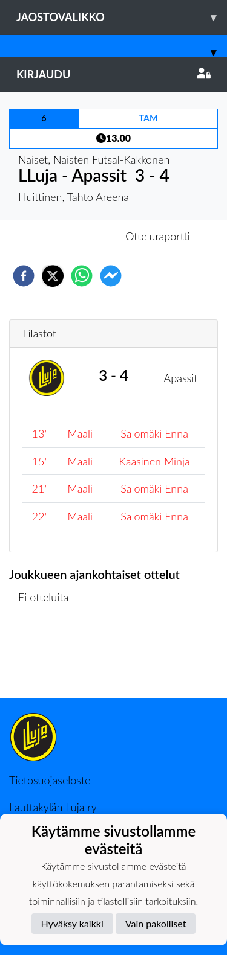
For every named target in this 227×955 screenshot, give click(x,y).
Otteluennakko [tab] (71, 236)
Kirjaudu (113, 74)
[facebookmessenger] (111, 276)
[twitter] (53, 276)
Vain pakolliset (155, 923)
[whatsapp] (82, 276)
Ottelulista (48, 657)
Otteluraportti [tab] (157, 236)
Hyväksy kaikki (72, 923)
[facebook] (24, 276)
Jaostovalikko (121, 17)
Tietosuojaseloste (49, 780)
